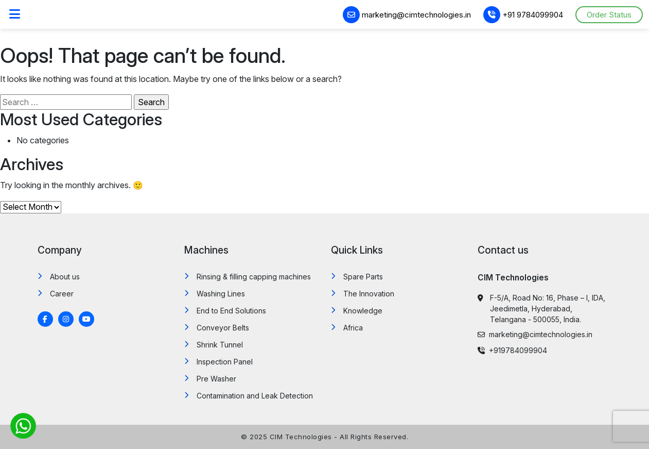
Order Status (609, 15)
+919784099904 (512, 350)
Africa (353, 327)
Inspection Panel (225, 361)
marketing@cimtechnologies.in (407, 15)
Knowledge (362, 310)
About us (65, 276)
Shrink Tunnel (220, 344)
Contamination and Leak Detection (255, 395)
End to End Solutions (231, 310)
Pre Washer (216, 378)
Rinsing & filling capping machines (254, 276)
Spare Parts (363, 276)
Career (62, 293)
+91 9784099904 (523, 15)
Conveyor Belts (223, 327)
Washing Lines (221, 293)
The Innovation (368, 293)
